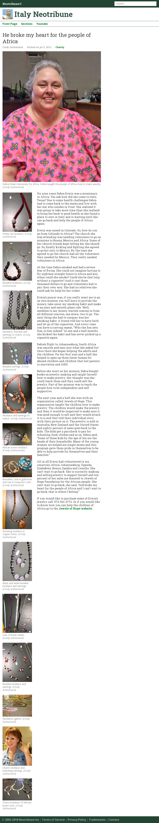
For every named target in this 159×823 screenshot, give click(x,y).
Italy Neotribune (43, 14)
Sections (26, 24)
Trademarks (97, 819)
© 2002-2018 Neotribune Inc (20, 819)
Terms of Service (53, 819)
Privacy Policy (77, 819)
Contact (113, 819)
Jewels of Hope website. (76, 508)
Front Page (10, 24)
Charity (60, 47)
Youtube (42, 24)
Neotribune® (12, 4)
